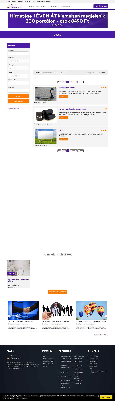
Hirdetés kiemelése (41, 6)
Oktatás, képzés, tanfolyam (78, 373)
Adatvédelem (93, 366)
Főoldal (31, 6)
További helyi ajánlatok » (101, 335)
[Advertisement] (70, 55)
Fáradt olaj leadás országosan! (72, 109)
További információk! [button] (20, 398)
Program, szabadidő (77, 377)
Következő (74, 82)
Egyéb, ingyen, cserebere (78, 362)
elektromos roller (66, 87)
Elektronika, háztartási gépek (65, 366)
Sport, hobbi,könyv (66, 380)
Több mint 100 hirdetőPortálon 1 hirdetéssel (39, 1)
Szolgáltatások (65, 383)
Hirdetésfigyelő (13, 109)
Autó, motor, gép (79, 356)
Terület (10, 72)
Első (59, 82)
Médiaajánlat (93, 361)
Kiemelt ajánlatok (48, 363)
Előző (64, 82)
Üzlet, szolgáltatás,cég (65, 386)
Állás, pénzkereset (66, 356)
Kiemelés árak (93, 358)
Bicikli (61, 130)
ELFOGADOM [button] (106, 397)
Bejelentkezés (12, 1)
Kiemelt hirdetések (53, 6)
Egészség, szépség (66, 361)
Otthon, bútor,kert (66, 376)
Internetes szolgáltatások (78, 368)
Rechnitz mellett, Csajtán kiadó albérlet (18, 280)
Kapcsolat (46, 366)
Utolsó (81, 82)
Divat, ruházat (78, 358)
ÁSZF (91, 368)
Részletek (63, 96)
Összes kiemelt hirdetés (57, 292)
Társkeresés (77, 383)
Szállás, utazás (78, 380)
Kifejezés (11, 50)
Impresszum (93, 363)
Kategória (11, 57)
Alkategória (11, 65)
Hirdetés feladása (101, 6)
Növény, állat (64, 372)
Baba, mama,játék (66, 358)
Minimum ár (11, 80)
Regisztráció (22, 1)
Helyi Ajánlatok (65, 6)
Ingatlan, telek (78, 365)
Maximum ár (12, 87)
